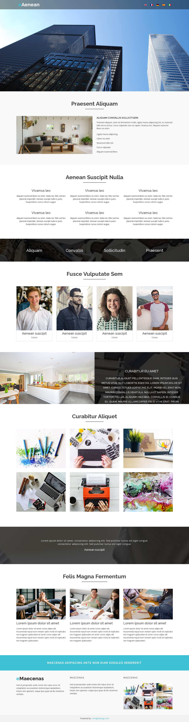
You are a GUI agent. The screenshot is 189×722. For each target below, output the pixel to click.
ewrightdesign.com (100, 718)
